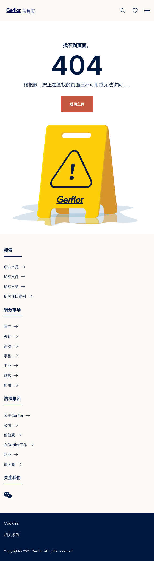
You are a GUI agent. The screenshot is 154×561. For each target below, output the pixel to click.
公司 (7, 425)
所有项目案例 (15, 296)
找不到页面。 (77, 45)
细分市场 (12, 309)
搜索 (8, 250)
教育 (7, 336)
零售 (7, 356)
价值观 (9, 435)
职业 (7, 454)
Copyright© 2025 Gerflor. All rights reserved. (38, 551)
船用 (7, 385)
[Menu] (147, 9)
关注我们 (12, 477)
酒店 (7, 375)
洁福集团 (12, 398)
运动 (7, 346)
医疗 (7, 326)
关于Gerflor (13, 415)
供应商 (9, 464)
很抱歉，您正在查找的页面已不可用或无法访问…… (77, 84)
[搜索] (123, 10)
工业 (7, 365)
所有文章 (11, 286)
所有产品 (11, 267)
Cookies (11, 523)
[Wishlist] (135, 10)
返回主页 (77, 104)
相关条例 (12, 534)
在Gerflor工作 (15, 444)
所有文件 (11, 276)
